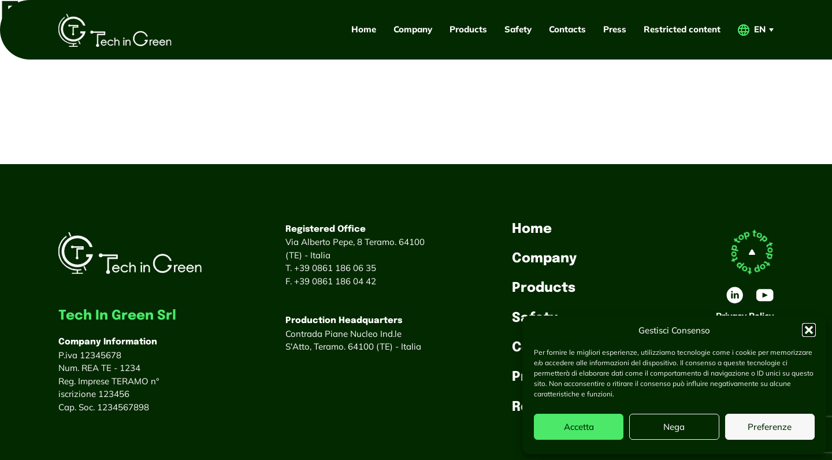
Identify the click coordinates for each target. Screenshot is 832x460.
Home (363, 29)
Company (412, 29)
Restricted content (682, 29)
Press (614, 29)
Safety (518, 29)
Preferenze (770, 426)
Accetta (579, 426)
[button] (809, 330)
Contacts (567, 29)
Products (468, 29)
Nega (674, 426)
